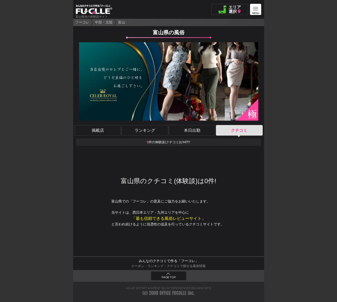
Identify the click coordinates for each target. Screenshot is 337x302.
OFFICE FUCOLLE (173, 293)
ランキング (145, 130)
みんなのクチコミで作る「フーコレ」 (169, 261)
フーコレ (82, 22)
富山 (121, 22)
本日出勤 (192, 130)
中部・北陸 (104, 22)
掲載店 (98, 130)
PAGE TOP (169, 277)
